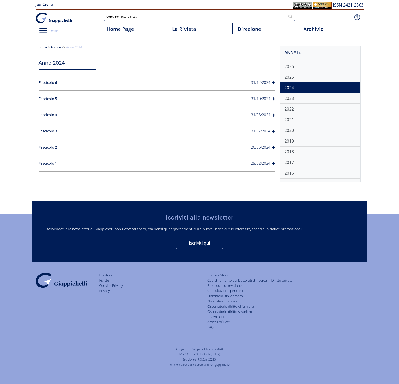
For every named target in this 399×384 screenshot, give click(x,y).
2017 (289, 162)
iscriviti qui (199, 243)
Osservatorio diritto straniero (229, 311)
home (43, 47)
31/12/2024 (263, 82)
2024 (289, 87)
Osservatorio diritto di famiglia (230, 306)
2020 (289, 130)
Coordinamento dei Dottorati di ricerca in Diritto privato (250, 280)
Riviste (104, 280)
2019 (289, 141)
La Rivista (184, 29)
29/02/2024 (263, 163)
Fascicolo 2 (48, 147)
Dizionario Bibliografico (225, 296)
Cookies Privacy (111, 285)
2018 (289, 152)
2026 (289, 66)
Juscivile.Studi (217, 275)
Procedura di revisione (224, 285)
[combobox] (199, 17)
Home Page (120, 29)
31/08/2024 (263, 114)
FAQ (210, 327)
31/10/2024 (263, 98)
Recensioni (215, 316)
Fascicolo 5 (48, 98)
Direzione (249, 29)
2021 (289, 120)
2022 (289, 109)
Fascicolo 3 (48, 131)
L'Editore (105, 275)
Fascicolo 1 (48, 163)
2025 (289, 77)
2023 (289, 98)
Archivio (313, 29)
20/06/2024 (263, 147)
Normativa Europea (222, 301)
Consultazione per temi (225, 290)
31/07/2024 (263, 131)
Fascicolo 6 (48, 82)
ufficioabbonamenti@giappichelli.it (209, 365)
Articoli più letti (218, 322)
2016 (289, 173)
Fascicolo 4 (48, 114)
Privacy (104, 290)
